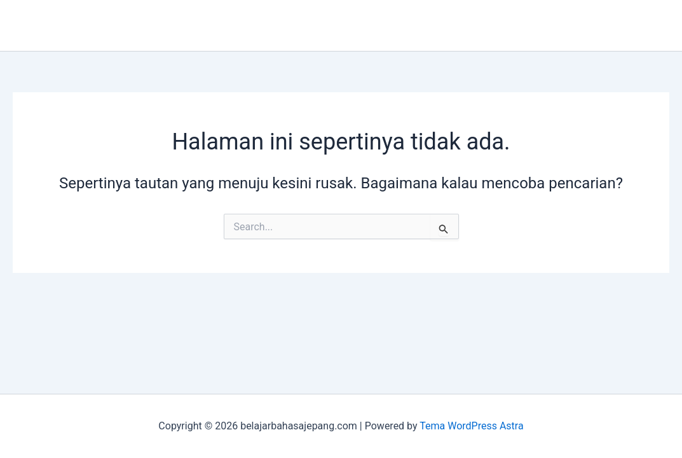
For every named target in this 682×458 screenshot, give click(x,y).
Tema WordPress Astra (471, 426)
